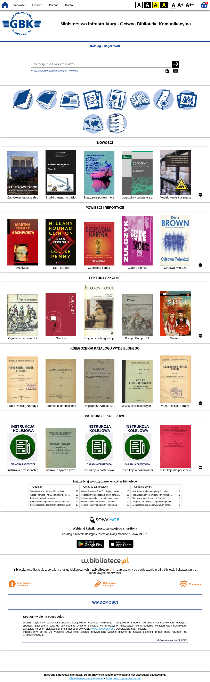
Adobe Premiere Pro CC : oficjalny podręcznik (51, 495)
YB (155, 4)
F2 (190, 4)
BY (164, 4)
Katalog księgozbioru (105, 46)
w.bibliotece (102, 569)
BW (147, 4)
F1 (181, 4)
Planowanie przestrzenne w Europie (148, 498)
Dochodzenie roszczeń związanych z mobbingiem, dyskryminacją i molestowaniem (170, 505)
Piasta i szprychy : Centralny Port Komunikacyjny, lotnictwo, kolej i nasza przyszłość (170, 495)
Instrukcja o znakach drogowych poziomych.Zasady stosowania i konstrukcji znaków (170, 491)
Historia (37, 5)
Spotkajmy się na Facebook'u (43, 616)
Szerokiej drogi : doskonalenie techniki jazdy (50, 505)
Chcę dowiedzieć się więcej (86, 678)
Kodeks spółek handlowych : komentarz (99, 502)
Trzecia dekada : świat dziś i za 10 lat (47, 491)
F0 (173, 4)
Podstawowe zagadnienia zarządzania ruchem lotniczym (56, 502)
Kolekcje (73, 70)
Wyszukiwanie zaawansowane (49, 70)
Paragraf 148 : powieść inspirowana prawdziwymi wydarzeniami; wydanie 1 (166, 502)
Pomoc (53, 5)
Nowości (19, 5)
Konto (69, 5)
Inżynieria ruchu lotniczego (42, 498)
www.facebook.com (102, 628)
